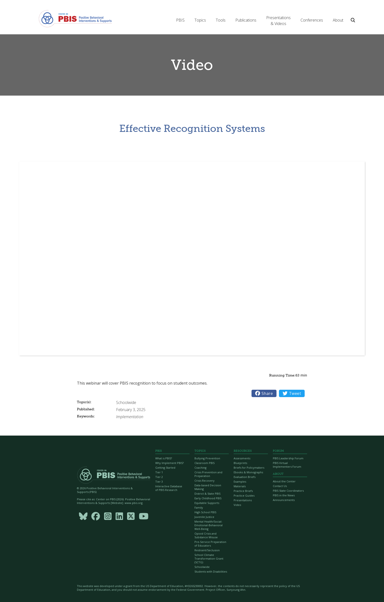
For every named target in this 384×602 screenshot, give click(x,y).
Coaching (200, 467)
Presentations (243, 500)
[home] (75, 18)
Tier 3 (159, 481)
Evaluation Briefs (244, 477)
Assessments (242, 458)
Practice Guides (244, 495)
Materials (240, 486)
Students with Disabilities (210, 571)
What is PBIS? (163, 458)
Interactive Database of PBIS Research (168, 488)
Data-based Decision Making (207, 487)
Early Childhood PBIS (207, 498)
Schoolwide (202, 567)
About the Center (284, 481)
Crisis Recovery (204, 480)
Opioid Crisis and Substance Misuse (206, 535)
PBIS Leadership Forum (288, 458)
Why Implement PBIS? (169, 463)
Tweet (292, 393)
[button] (180, 20)
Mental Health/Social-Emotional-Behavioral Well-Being (208, 525)
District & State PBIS (207, 493)
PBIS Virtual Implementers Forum (287, 464)
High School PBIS (205, 512)
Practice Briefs (243, 491)
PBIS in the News (284, 495)
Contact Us (280, 486)
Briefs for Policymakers (249, 467)
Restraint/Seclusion (207, 550)
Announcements (284, 500)
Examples (240, 481)
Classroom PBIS (204, 463)
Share (264, 393)
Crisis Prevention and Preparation (208, 474)
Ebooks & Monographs (248, 472)
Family (198, 507)
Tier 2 (159, 477)
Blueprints (240, 463)
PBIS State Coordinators (288, 490)
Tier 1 (159, 472)
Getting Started (165, 467)
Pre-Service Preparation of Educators (210, 543)
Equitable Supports (206, 503)
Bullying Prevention (207, 458)
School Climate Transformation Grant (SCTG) (208, 558)
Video (237, 505)
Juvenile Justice (204, 517)
